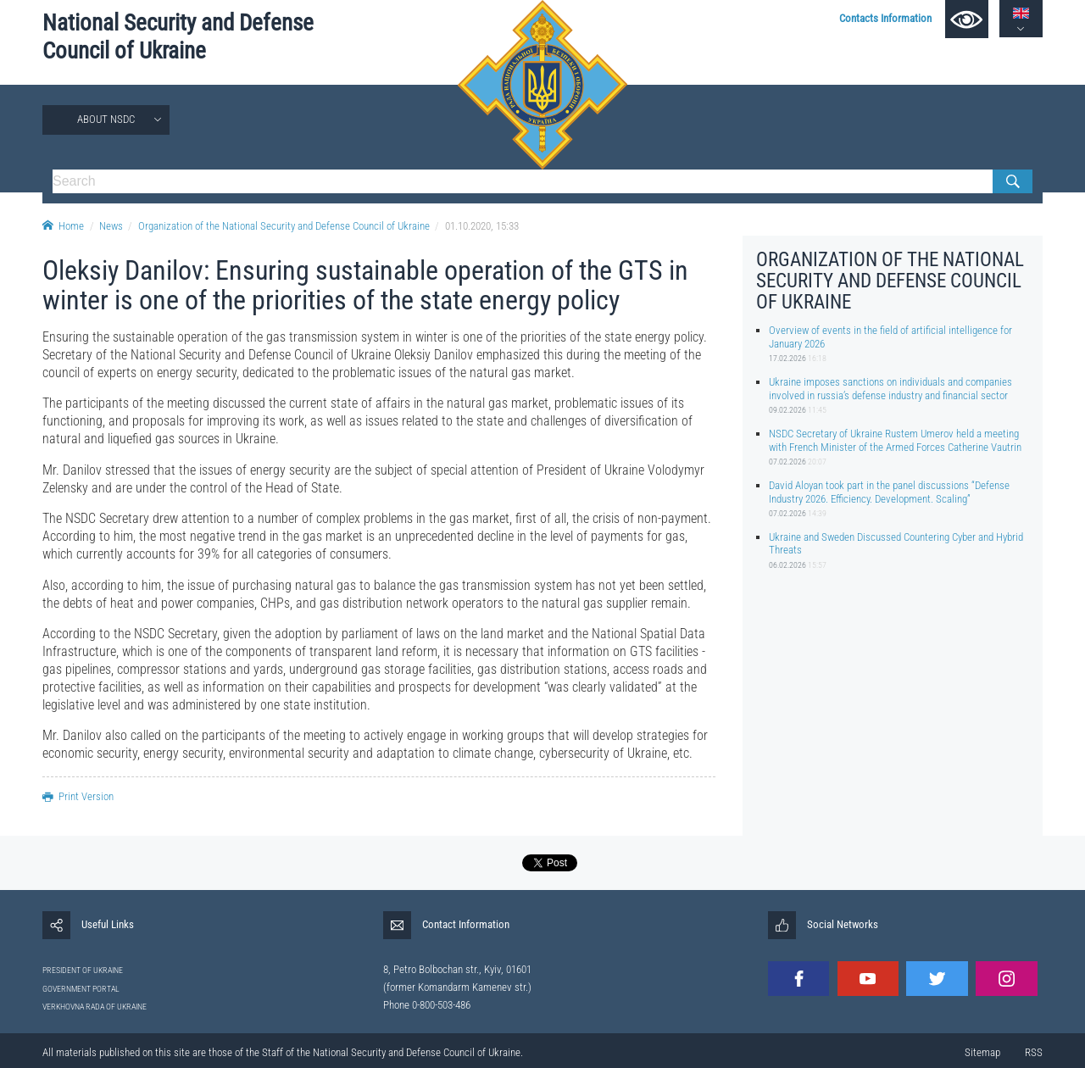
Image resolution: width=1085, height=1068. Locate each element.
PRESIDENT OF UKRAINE (82, 970)
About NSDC (106, 119)
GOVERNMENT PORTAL (81, 988)
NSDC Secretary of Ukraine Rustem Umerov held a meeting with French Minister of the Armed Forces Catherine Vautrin (895, 440)
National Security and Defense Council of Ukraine (178, 36)
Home (63, 226)
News (111, 226)
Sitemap (982, 1052)
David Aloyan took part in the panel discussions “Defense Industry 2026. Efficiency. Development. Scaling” (889, 491)
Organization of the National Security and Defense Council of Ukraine (284, 226)
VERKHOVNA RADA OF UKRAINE (94, 1006)
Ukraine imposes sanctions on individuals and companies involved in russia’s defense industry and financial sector (890, 388)
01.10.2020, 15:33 (482, 226)
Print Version (78, 796)
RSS (1034, 1052)
